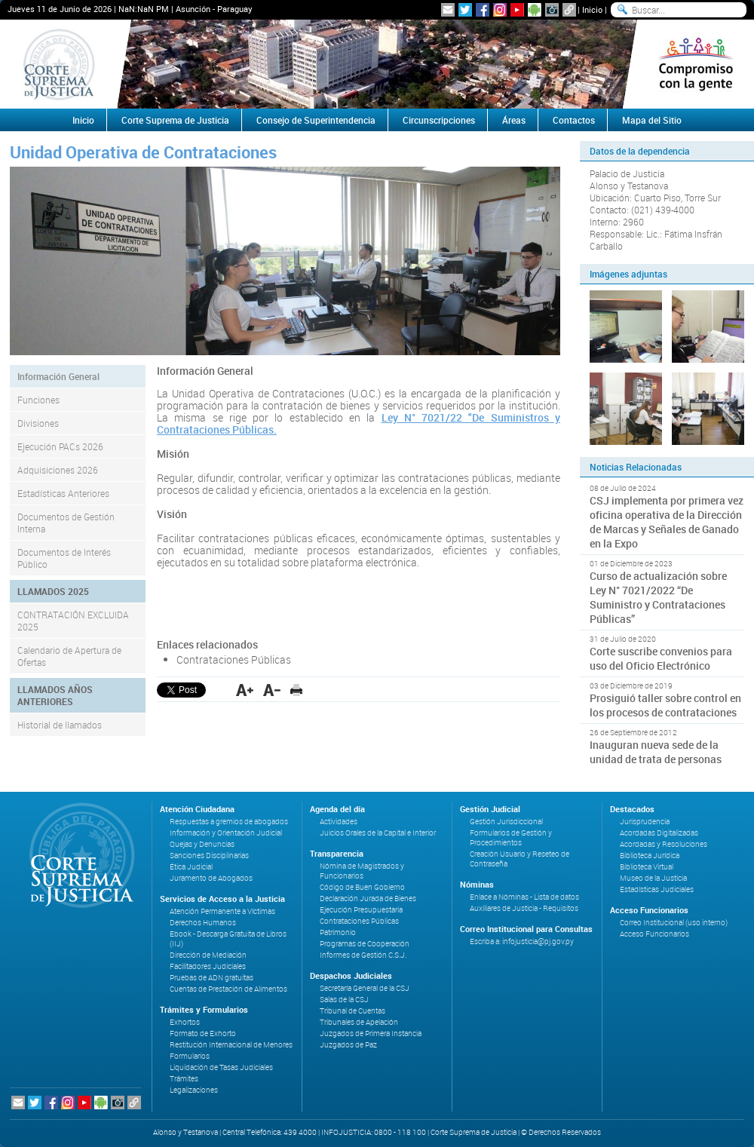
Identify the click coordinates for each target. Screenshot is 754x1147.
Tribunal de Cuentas (352, 1011)
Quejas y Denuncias (202, 844)
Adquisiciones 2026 (57, 470)
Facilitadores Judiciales (208, 966)
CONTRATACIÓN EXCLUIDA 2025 (73, 621)
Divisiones (38, 423)
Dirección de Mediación (208, 955)
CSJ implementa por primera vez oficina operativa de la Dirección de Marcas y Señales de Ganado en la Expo (666, 521)
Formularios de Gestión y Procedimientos (511, 838)
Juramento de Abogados (211, 878)
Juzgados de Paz (348, 1045)
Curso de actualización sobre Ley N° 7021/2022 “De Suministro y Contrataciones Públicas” (658, 597)
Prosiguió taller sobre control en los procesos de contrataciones (665, 705)
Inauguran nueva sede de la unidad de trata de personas (656, 752)
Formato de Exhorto (203, 1033)
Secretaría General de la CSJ (364, 988)
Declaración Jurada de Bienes (368, 898)
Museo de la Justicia (653, 878)
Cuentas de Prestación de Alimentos (228, 989)
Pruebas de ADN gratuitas (211, 978)
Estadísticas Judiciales (657, 889)
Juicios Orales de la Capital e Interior (378, 833)
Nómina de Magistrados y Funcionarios (362, 871)
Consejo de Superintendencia (315, 120)
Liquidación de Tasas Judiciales (221, 1067)
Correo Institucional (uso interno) (674, 923)
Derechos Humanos (203, 923)
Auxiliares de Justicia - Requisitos (524, 908)
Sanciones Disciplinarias (209, 855)
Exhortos (185, 1022)
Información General (58, 376)
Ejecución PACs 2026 (60, 446)
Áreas (514, 120)
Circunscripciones (439, 120)
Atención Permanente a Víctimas (222, 911)
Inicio (592, 9)
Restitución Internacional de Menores (231, 1045)
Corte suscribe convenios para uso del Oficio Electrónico (661, 658)
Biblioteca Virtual (646, 867)
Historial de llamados (59, 725)
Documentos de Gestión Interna (66, 523)
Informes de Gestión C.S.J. (363, 955)
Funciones (38, 400)
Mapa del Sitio (652, 120)
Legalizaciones (194, 1090)
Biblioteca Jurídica (649, 855)
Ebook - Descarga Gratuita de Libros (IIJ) (228, 939)
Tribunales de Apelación (359, 1022)
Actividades (338, 822)
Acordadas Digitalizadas (659, 833)
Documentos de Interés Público (64, 558)
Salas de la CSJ (344, 999)
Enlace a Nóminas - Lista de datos (524, 897)
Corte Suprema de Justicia (175, 120)
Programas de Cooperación (364, 944)
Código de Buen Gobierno (362, 887)
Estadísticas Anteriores (63, 493)
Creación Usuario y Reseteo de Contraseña (519, 859)
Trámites (184, 1079)
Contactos (574, 120)
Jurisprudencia (645, 822)
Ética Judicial (191, 867)
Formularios (190, 1056)
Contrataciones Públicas (233, 659)
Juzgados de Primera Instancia (370, 1033)
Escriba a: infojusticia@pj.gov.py (522, 941)
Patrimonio (338, 932)
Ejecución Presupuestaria (361, 910)
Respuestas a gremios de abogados (229, 822)
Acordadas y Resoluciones (663, 844)
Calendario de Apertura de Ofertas (69, 656)
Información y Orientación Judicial (226, 833)
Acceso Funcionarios (654, 934)
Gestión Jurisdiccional (506, 822)
